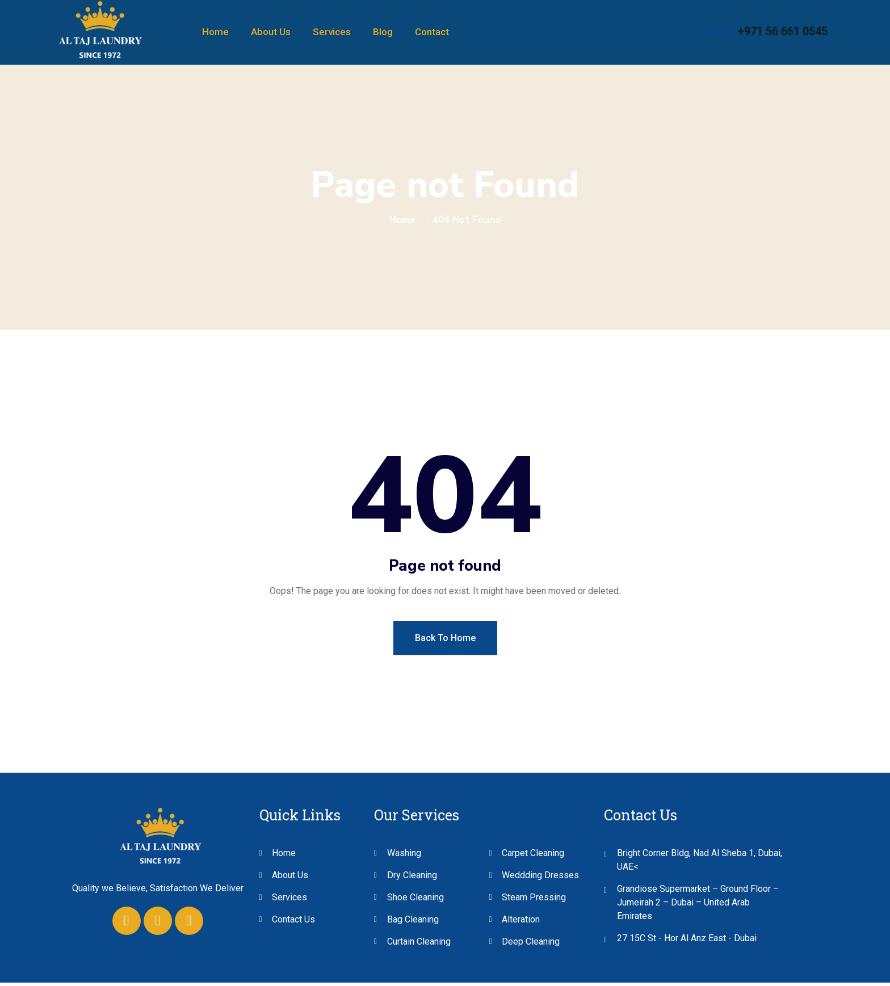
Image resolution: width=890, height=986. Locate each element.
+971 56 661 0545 (783, 31)
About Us (271, 31)
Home (215, 31)
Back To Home (445, 641)
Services (332, 31)
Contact (432, 31)
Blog (383, 31)
